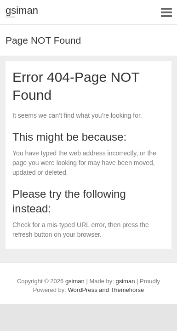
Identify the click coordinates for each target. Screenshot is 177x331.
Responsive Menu (166, 12)
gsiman (22, 10)
